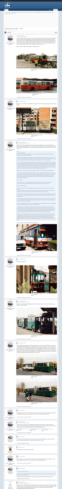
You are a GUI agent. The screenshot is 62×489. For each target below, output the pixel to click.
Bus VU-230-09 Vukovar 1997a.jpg (36, 375)
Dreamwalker (49, 12)
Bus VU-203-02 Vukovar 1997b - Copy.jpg (22, 428)
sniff (52, 12)
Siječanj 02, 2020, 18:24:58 (21, 410)
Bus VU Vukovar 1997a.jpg (36, 93)
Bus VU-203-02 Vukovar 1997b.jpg (35, 428)
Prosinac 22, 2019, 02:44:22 (22, 259)
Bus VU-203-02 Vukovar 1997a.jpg (47, 428)
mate (41, 12)
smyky (10, 481)
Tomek (10, 446)
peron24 (44, 12)
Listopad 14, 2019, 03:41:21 (22, 101)
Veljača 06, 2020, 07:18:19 (22, 456)
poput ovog (42, 44)
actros (46, 12)
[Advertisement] (31, 20)
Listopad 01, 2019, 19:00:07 (20, 35)
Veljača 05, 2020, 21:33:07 (21, 447)
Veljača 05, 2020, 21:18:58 (21, 436)
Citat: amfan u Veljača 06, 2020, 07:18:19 (23, 471)
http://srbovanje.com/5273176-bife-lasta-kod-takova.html (27, 222)
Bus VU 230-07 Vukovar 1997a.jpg (36, 293)
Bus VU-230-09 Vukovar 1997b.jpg (36, 402)
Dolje (5, 32)
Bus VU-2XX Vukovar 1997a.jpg (36, 251)
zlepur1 (10, 435)
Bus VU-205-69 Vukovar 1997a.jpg (36, 68)
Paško (10, 35)
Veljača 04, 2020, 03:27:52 (22, 421)
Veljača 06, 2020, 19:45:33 (22, 468)
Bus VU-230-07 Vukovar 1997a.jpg (36, 335)
